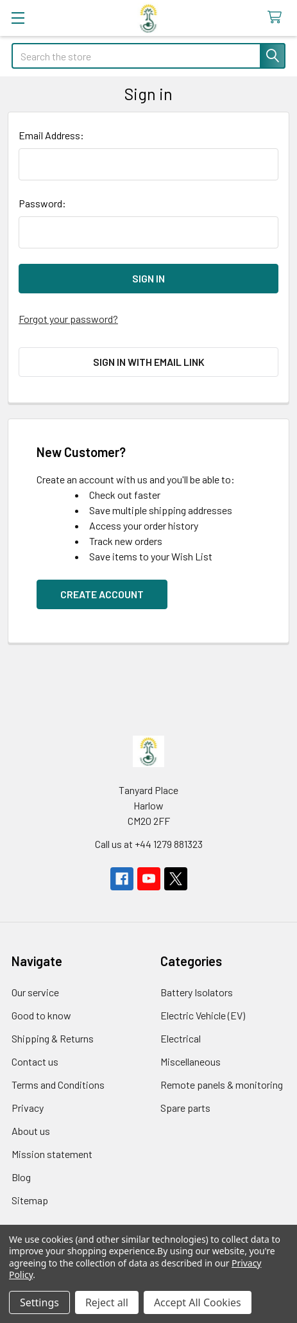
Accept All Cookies (197, 1302)
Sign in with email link (149, 362)
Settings (39, 1302)
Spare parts (185, 1108)
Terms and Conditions (58, 1084)
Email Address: (51, 135)
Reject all (106, 1302)
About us (31, 1131)
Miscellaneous (190, 1061)
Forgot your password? (68, 319)
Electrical (180, 1038)
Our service (35, 992)
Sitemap (30, 1200)
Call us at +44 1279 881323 (149, 844)
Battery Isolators (196, 992)
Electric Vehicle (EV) (202, 1015)
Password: (42, 203)
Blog (21, 1177)
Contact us (35, 1061)
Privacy (28, 1108)
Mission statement (52, 1154)
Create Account (102, 594)
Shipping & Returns (53, 1038)
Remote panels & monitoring (221, 1084)
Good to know (41, 1015)
